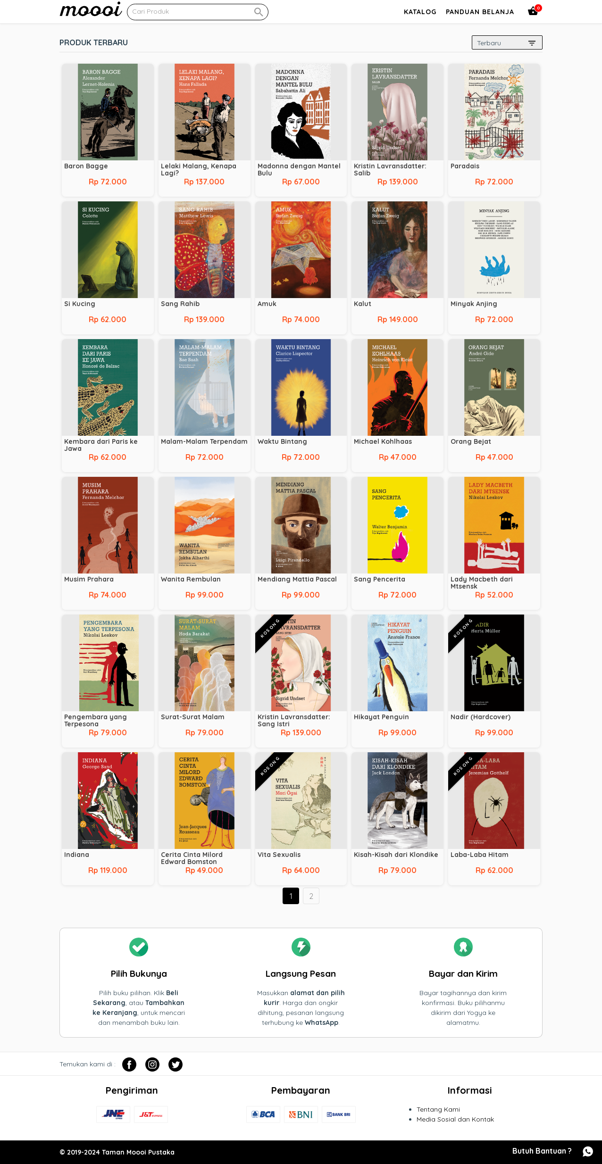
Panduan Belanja (480, 12)
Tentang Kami (438, 1109)
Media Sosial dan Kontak (455, 1119)
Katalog (420, 12)
